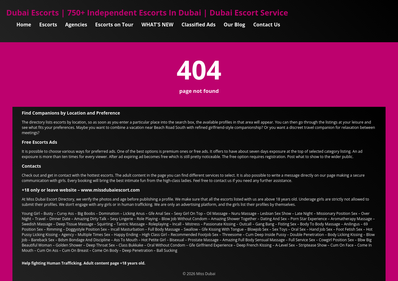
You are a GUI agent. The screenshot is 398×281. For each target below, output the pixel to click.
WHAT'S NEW (157, 24)
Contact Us (266, 24)
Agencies (76, 24)
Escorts (48, 24)
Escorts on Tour (114, 24)
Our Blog (234, 24)
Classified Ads (198, 24)
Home (23, 24)
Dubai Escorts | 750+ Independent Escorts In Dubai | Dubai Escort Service (147, 12)
